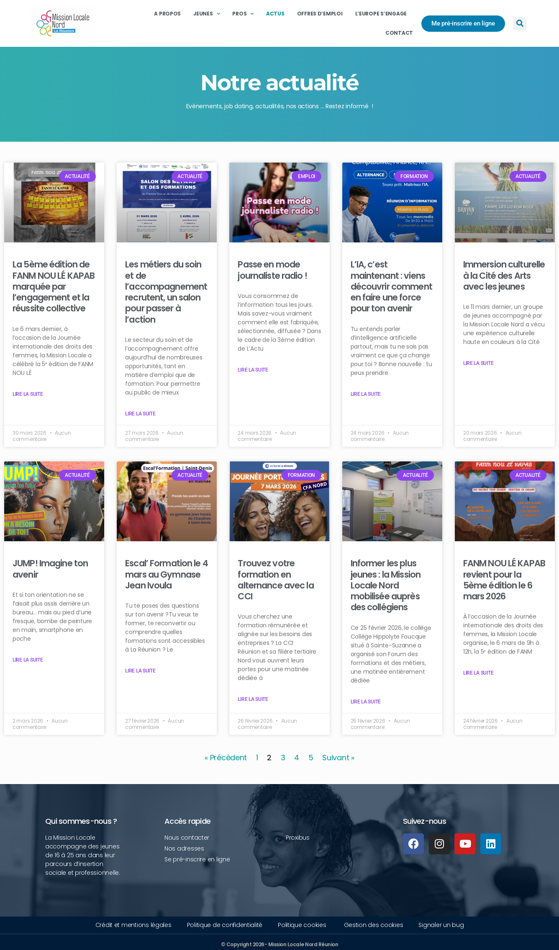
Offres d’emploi (320, 13)
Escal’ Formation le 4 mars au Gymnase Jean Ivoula (166, 574)
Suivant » (338, 757)
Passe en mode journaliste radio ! (272, 269)
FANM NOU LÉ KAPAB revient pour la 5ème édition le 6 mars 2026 (504, 579)
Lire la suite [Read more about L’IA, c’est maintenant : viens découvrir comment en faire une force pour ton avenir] (366, 394)
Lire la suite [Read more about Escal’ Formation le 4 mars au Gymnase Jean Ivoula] (140, 671)
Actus (275, 13)
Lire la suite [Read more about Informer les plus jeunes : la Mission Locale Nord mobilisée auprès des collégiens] (366, 702)
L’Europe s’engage (381, 13)
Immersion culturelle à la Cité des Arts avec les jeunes (504, 275)
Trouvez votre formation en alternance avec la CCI (275, 579)
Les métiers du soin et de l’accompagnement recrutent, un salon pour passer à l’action (166, 291)
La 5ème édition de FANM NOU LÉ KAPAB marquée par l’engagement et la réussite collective (54, 286)
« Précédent (226, 757)
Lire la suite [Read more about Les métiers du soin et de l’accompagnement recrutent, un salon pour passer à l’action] (140, 414)
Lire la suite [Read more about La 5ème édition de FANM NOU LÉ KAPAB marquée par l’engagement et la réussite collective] (28, 394)
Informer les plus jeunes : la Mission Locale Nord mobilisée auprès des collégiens (386, 585)
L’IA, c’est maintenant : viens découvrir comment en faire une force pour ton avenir (391, 286)
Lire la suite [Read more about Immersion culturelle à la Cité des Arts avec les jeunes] (478, 363)
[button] (519, 23)
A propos (167, 13)
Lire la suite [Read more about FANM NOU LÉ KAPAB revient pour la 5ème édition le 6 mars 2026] (478, 673)
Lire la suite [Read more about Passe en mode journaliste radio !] (253, 370)
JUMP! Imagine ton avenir (50, 568)
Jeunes (206, 14)
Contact (399, 32)
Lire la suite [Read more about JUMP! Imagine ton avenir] (28, 660)
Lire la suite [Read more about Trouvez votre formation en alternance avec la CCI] (253, 699)
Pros (243, 14)
